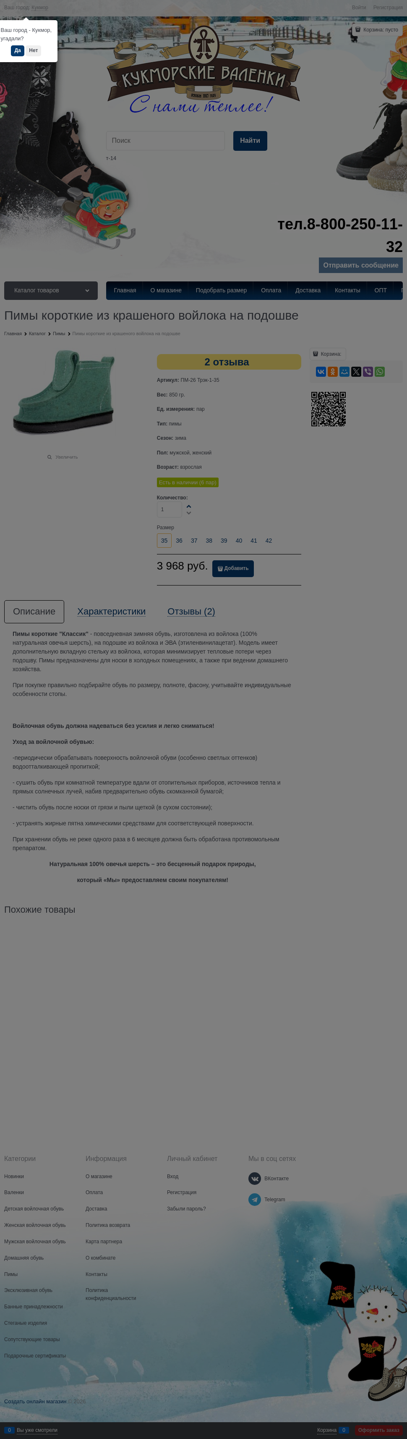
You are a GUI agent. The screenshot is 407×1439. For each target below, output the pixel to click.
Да (17, 50)
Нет (33, 50)
